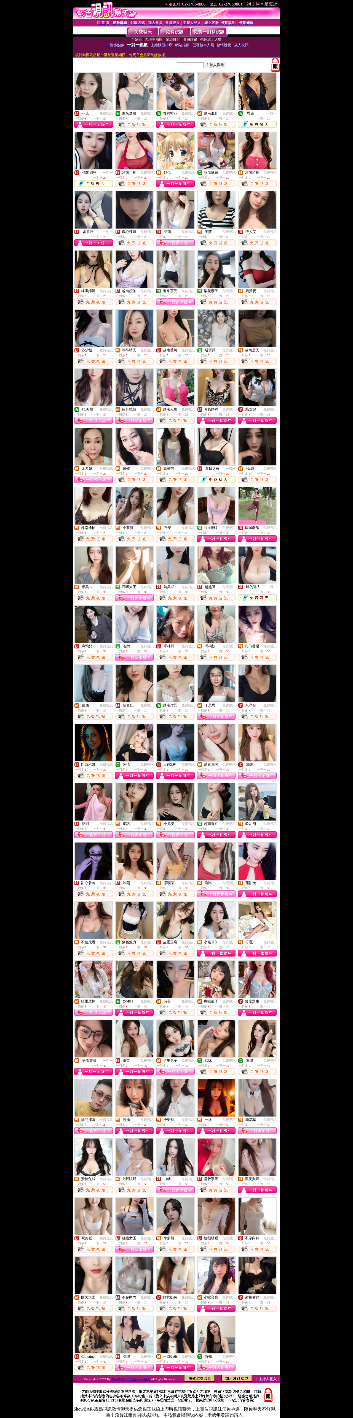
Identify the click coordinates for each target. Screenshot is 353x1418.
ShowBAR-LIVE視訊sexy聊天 (131, 1379)
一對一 (272, 113)
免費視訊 (106, 113)
